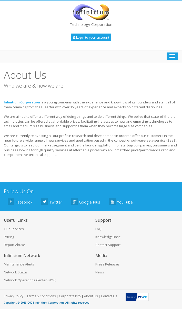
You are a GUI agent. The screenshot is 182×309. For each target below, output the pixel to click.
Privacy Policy (13, 296)
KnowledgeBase (108, 237)
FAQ (98, 229)
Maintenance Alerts (19, 264)
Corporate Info (70, 296)
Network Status (16, 272)
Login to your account (91, 37)
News (99, 272)
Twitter (51, 201)
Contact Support (107, 244)
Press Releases (107, 264)
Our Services (14, 229)
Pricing (9, 237)
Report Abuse (14, 244)
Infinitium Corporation (49, 302)
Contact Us (109, 296)
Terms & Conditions (41, 296)
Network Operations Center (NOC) (30, 280)
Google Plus (85, 201)
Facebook (20, 201)
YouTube (121, 201)
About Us (91, 296)
